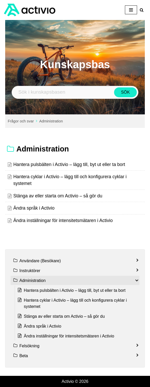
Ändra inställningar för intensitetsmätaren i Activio (63, 220)
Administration (51, 121)
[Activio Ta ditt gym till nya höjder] (30, 10)
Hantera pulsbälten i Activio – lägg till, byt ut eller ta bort (69, 164)
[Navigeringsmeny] (131, 9)
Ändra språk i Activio (33, 208)
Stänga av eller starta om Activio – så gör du (57, 195)
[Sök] (142, 10)
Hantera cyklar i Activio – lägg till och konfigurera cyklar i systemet (75, 303)
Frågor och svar (21, 121)
